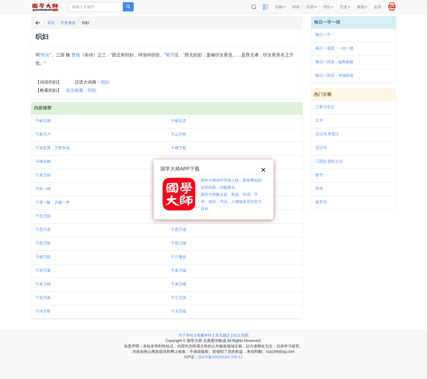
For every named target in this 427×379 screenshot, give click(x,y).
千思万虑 (43, 229)
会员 (377, 7)
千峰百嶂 (43, 161)
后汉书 (321, 147)
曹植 (75, 55)
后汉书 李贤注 (327, 134)
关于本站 (186, 335)
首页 (51, 22)
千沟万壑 (43, 311)
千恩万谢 (178, 229)
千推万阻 (43, 257)
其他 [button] (362, 7)
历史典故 (68, 22)
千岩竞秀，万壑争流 (52, 148)
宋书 (319, 188)
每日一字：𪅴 (324, 34)
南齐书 (321, 202)
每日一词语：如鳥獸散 (334, 62)
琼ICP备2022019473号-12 (220, 357)
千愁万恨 (43, 243)
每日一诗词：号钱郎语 (334, 75)
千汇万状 (178, 297)
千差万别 (43, 175)
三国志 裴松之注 (329, 161)
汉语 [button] (311, 7)
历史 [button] (345, 7)
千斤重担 (178, 257)
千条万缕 (178, 284)
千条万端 (178, 270)
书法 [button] (328, 7)
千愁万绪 (178, 243)
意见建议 (222, 335)
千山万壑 (178, 134)
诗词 (296, 7)
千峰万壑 (178, 148)
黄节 (170, 55)
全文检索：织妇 (81, 90)
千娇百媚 (43, 120)
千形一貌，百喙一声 (52, 202)
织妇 (105, 82)
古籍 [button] (280, 7)
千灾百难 (178, 311)
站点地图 (241, 335)
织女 (45, 55)
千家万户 (43, 134)
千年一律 (43, 189)
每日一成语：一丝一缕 (334, 48)
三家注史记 (324, 107)
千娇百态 (178, 120)
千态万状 (43, 216)
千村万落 (43, 270)
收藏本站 (204, 335)
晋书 (319, 175)
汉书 (319, 120)
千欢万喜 (43, 297)
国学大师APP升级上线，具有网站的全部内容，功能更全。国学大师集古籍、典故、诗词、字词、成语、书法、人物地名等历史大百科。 (231, 194)
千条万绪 (43, 284)
